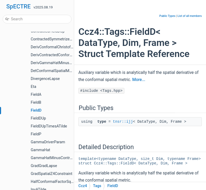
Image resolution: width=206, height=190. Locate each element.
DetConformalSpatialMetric (54, 71)
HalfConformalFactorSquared (55, 181)
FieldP (36, 134)
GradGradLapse (44, 166)
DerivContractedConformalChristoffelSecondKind (72, 55)
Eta (33, 86)
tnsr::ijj (123, 122)
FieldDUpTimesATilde (49, 126)
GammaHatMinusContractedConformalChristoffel (73, 158)
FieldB (36, 102)
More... (138, 79)
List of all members (189, 16)
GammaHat (40, 150)
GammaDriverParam (48, 142)
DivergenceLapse (45, 79)
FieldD (36, 110)
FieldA (36, 94)
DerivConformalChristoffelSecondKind (63, 47)
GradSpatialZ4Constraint (51, 174)
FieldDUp (38, 118)
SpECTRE (18, 6)
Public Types (167, 16)
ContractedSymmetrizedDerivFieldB (61, 39)
